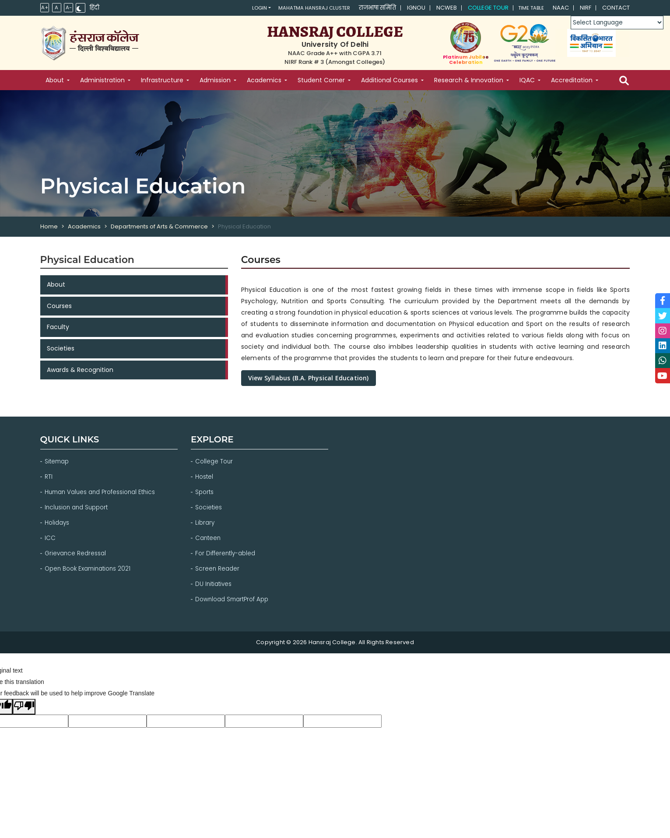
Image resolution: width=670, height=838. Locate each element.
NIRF (585, 8)
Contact (616, 8)
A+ (45, 7)
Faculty (58, 330)
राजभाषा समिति (370, 8)
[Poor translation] (24, 702)
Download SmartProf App (234, 595)
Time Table (527, 8)
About (56, 285)
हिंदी (97, 8)
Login (237, 8)
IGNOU (409, 8)
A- (70, 7)
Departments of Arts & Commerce (159, 226)
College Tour (481, 8)
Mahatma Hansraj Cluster (300, 8)
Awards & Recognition (80, 374)
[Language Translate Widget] (615, 23)
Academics (84, 226)
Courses (59, 307)
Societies (60, 352)
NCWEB (439, 8)
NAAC (561, 8)
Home (49, 226)
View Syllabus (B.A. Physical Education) (308, 378)
